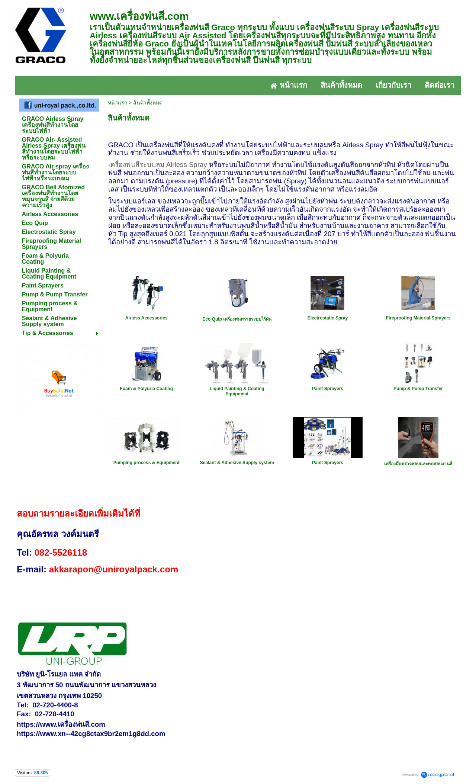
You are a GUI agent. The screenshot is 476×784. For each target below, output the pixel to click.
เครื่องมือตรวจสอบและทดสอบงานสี (418, 463)
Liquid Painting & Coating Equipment (237, 391)
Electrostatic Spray (328, 318)
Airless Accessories (146, 318)
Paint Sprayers (327, 388)
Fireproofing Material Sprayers (418, 318)
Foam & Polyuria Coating (146, 388)
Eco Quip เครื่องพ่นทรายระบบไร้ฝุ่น (236, 319)
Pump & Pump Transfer (418, 388)
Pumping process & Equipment (146, 462)
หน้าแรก (117, 103)
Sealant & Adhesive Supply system (237, 462)
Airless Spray (186, 164)
